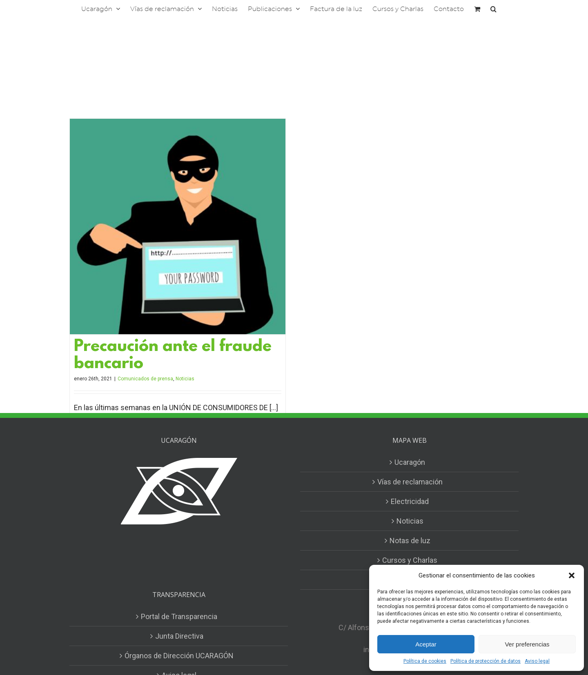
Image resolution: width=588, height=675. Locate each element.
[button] (572, 575)
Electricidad (410, 501)
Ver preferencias (527, 644)
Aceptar (426, 644)
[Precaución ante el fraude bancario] (177, 226)
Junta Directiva (179, 636)
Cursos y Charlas (409, 560)
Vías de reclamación (410, 481)
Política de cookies (424, 661)
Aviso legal (537, 661)
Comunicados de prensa (145, 379)
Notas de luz (410, 540)
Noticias (185, 379)
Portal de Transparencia (179, 616)
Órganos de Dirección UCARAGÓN (179, 655)
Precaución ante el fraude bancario (173, 355)
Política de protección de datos (485, 661)
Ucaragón (409, 462)
